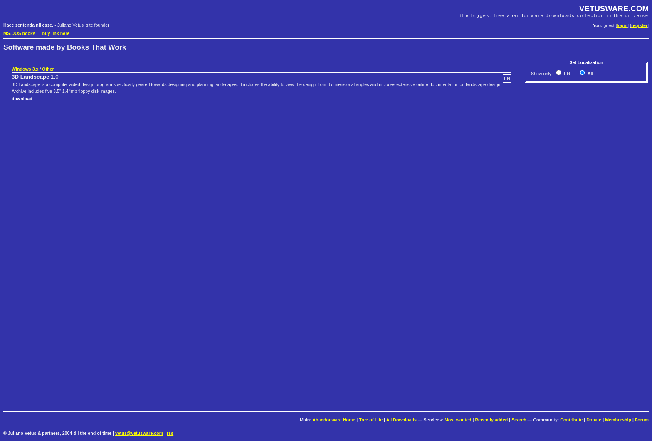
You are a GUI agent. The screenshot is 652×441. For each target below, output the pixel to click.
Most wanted (458, 419)
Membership (618, 419)
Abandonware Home (333, 419)
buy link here (56, 33)
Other (48, 69)
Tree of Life (371, 419)
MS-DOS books (19, 33)
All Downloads (401, 419)
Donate (593, 419)
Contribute (571, 419)
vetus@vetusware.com (139, 433)
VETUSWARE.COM (614, 8)
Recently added (491, 419)
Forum (642, 419)
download (22, 98)
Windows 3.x (25, 69)
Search (518, 419)
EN (566, 73)
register (639, 25)
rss (170, 433)
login (622, 25)
